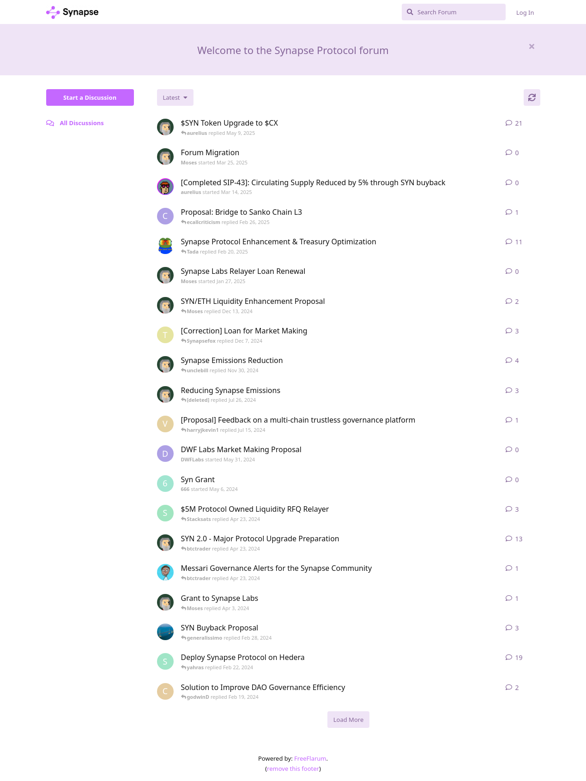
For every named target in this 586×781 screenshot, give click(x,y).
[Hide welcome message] (532, 46)
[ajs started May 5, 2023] (165, 572)
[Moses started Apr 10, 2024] (165, 542)
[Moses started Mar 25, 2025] (165, 156)
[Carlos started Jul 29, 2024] (165, 216)
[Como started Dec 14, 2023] (165, 691)
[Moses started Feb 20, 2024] (165, 394)
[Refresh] (532, 97)
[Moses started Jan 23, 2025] (165, 127)
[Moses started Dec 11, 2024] (165, 305)
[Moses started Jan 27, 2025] (165, 275)
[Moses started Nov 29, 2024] (165, 364)
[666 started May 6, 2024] (165, 483)
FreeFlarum (310, 758)
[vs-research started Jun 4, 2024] (165, 424)
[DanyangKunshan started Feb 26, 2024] (165, 632)
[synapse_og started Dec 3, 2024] (165, 245)
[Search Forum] (454, 12)
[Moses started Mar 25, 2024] (165, 602)
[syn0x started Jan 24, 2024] (165, 661)
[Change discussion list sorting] (175, 97)
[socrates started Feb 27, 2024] (165, 513)
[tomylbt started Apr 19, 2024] (165, 335)
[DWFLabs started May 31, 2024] (165, 453)
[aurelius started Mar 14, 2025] (165, 186)
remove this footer (293, 768)
